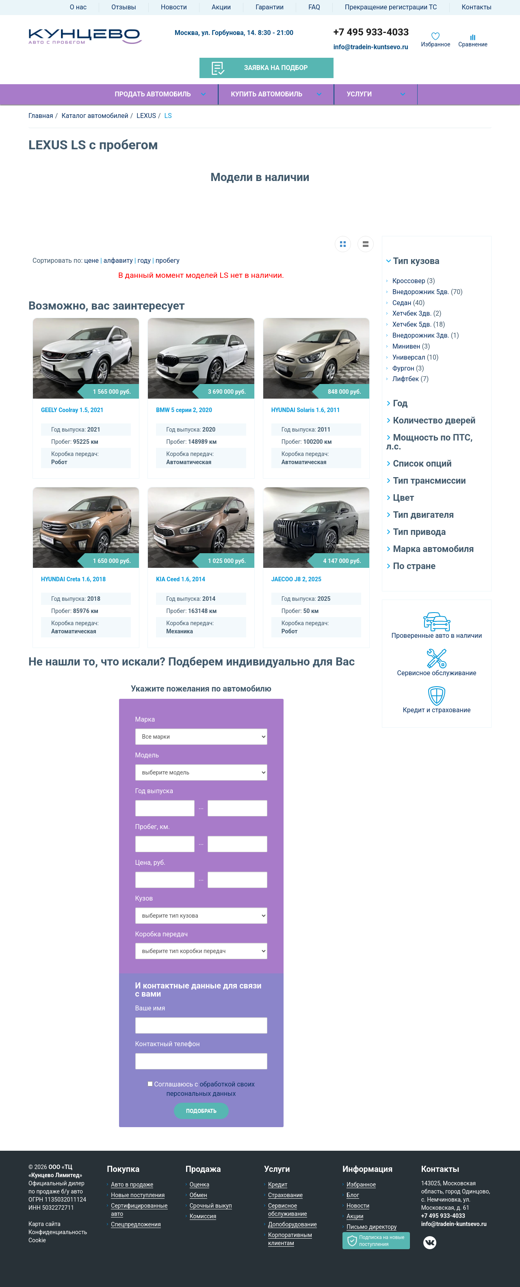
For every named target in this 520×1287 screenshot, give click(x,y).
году (145, 260)
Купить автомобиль (266, 94)
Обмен (198, 1195)
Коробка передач (161, 934)
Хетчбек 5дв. (412, 324)
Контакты (477, 7)
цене (92, 260)
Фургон (403, 368)
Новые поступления (138, 1195)
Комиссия (203, 1216)
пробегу (168, 260)
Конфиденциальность (57, 1232)
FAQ (314, 7)
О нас (78, 7)
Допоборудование (292, 1224)
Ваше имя (150, 1008)
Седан (401, 303)
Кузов (144, 898)
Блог (353, 1195)
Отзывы (123, 7)
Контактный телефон (167, 1044)
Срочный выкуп (211, 1205)
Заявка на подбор (260, 68)
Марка (145, 719)
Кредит (277, 1184)
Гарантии (270, 7)
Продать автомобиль (153, 94)
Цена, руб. (150, 862)
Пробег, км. (152, 827)
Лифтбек (405, 379)
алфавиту (119, 260)
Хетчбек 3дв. (412, 313)
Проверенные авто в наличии (437, 635)
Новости (174, 7)
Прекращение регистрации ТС (391, 7)
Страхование (285, 1195)
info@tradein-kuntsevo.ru (371, 47)
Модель (147, 755)
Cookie (37, 1240)
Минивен (406, 346)
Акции (221, 7)
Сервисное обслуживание (437, 673)
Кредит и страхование (437, 710)
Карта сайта (44, 1224)
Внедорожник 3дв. (420, 335)
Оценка (200, 1184)
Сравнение (473, 44)
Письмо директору (371, 1227)
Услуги (359, 94)
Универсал (408, 357)
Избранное (436, 44)
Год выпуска (154, 791)
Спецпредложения (136, 1224)
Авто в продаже (132, 1184)
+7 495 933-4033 (371, 32)
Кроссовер (408, 281)
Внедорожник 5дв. (420, 292)
